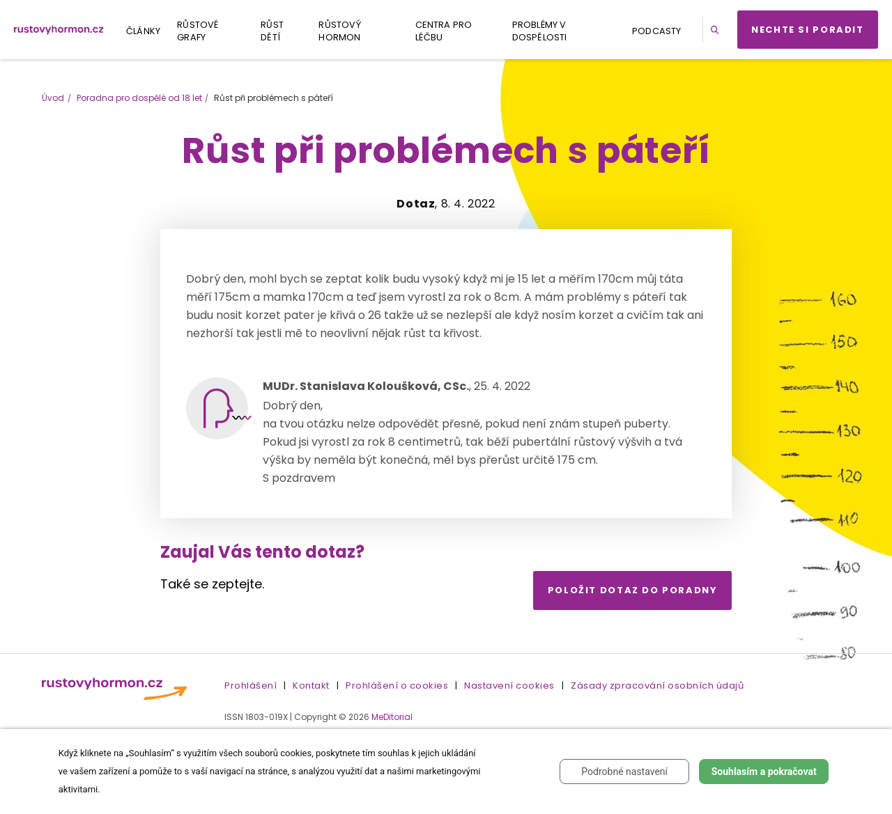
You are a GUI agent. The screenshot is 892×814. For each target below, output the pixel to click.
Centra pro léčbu (443, 31)
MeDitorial (392, 717)
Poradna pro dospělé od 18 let (139, 98)
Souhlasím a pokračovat (764, 771)
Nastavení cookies (509, 685)
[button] (717, 29)
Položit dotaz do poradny (633, 590)
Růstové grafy (197, 31)
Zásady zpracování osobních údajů (657, 685)
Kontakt (311, 685)
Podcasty (657, 31)
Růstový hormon (339, 31)
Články (143, 31)
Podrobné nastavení (624, 771)
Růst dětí (272, 31)
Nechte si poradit (807, 29)
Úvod (53, 98)
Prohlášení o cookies (397, 685)
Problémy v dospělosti (539, 31)
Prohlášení (250, 685)
